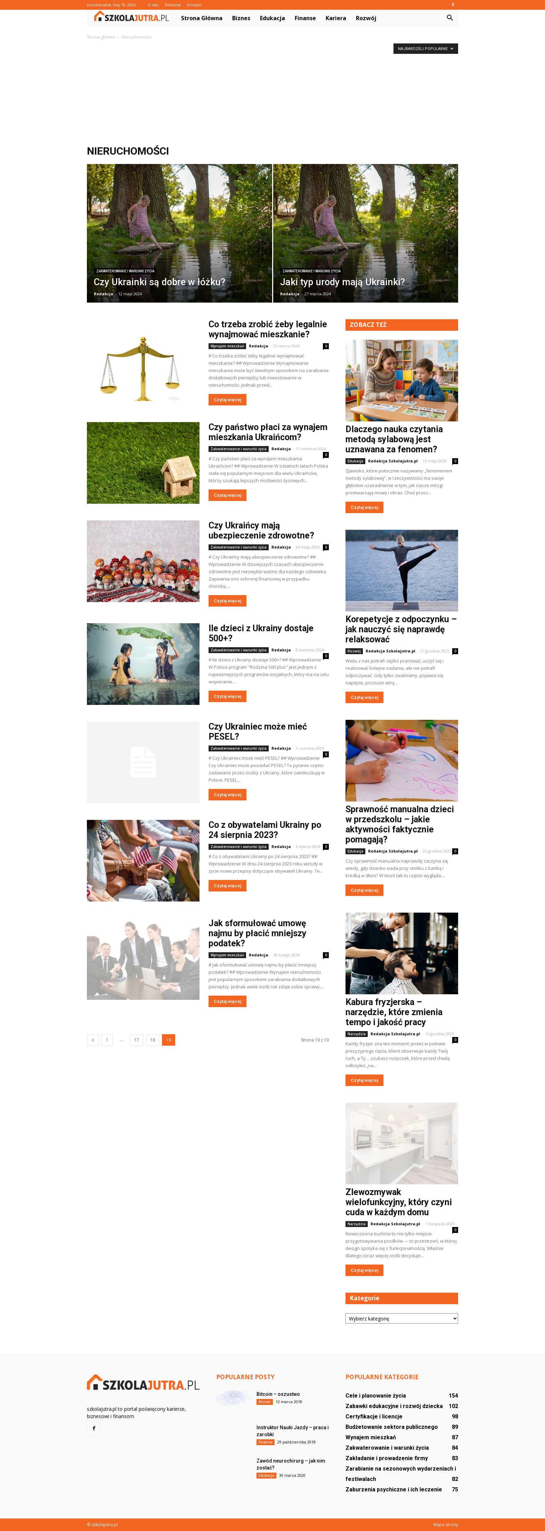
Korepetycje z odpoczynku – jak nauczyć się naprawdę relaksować (401, 629)
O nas (153, 4)
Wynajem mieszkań (227, 346)
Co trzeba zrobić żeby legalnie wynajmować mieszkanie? (268, 329)
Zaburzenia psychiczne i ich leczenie (393, 1489)
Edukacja (272, 18)
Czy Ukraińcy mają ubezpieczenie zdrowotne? (261, 530)
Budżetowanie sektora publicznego (391, 1427)
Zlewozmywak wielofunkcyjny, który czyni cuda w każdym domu (398, 1202)
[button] (449, 18)
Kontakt (194, 4)
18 (152, 1040)
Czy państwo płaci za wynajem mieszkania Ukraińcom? (268, 432)
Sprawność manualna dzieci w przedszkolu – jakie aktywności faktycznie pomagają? (399, 824)
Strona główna (201, 18)
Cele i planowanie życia (375, 1395)
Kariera (336, 18)
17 (136, 1040)
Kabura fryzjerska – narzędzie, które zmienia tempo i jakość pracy (393, 1012)
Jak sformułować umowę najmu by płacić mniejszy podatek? (258, 933)
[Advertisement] (272, 93)
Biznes (241, 18)
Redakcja (103, 293)
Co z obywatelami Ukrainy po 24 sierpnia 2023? (265, 830)
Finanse (305, 18)
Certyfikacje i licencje (373, 1416)
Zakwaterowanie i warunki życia (125, 271)
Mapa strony (445, 1525)
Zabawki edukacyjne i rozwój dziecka (394, 1406)
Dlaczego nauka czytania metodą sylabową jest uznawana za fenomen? (394, 439)
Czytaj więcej (227, 399)
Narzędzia (357, 1033)
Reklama (173, 4)
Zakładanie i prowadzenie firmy (386, 1458)
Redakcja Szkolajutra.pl (393, 460)
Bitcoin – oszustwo (278, 1394)
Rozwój (366, 18)
